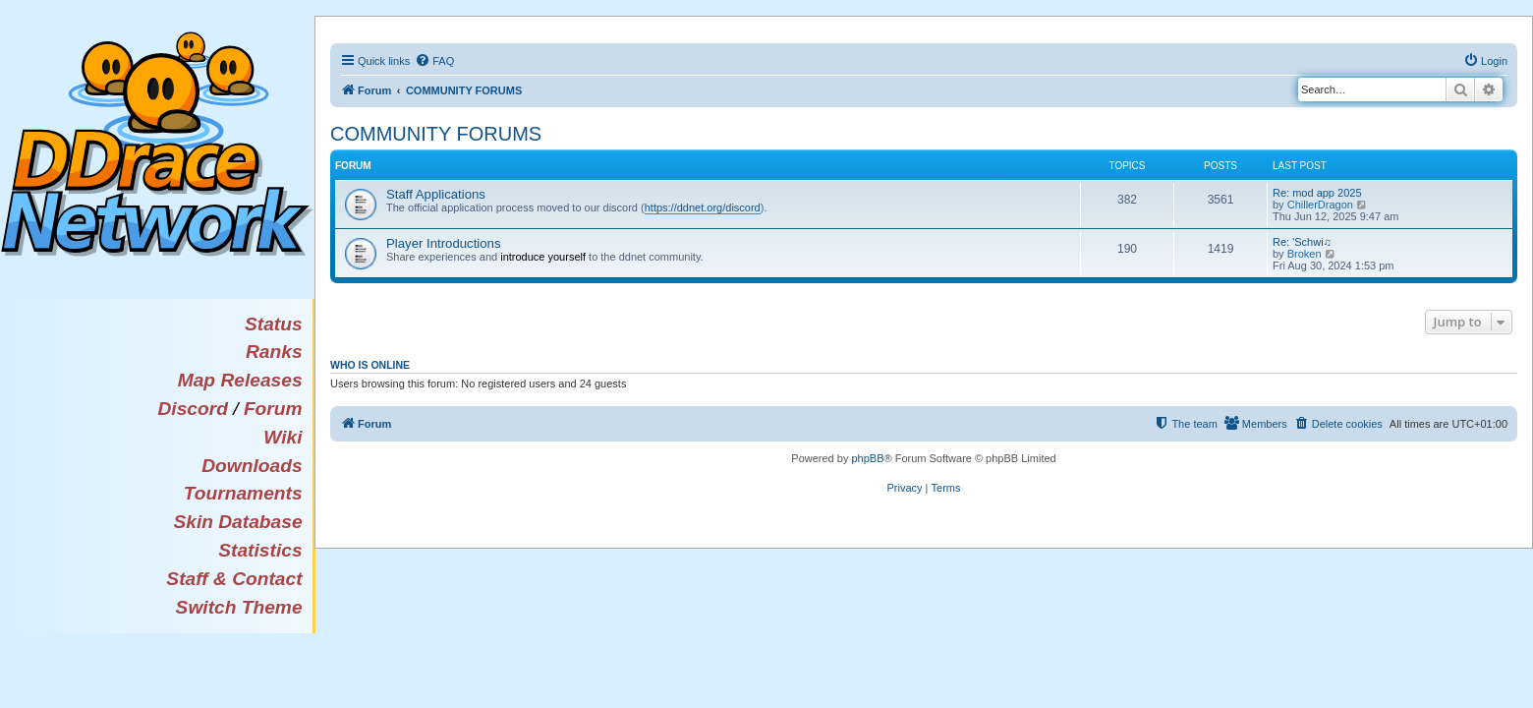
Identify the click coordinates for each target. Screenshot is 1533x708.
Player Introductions (443, 243)
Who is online (370, 365)
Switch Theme (239, 607)
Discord (192, 408)
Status (274, 324)
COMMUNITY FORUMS (435, 134)
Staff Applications (435, 194)
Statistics (260, 550)
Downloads (251, 465)
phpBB (867, 458)
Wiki (282, 437)
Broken (1304, 254)
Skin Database (237, 521)
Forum (273, 408)
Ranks (274, 351)
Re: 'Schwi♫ (1302, 242)
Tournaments (243, 493)
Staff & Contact (234, 578)
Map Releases (240, 380)
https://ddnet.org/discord (703, 207)
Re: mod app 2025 (1317, 193)
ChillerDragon (1320, 204)
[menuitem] (434, 61)
